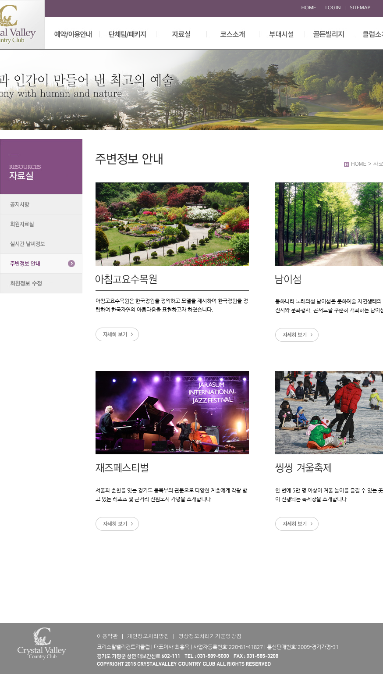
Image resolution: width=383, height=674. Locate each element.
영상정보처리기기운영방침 (209, 635)
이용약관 (107, 635)
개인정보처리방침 (148, 635)
